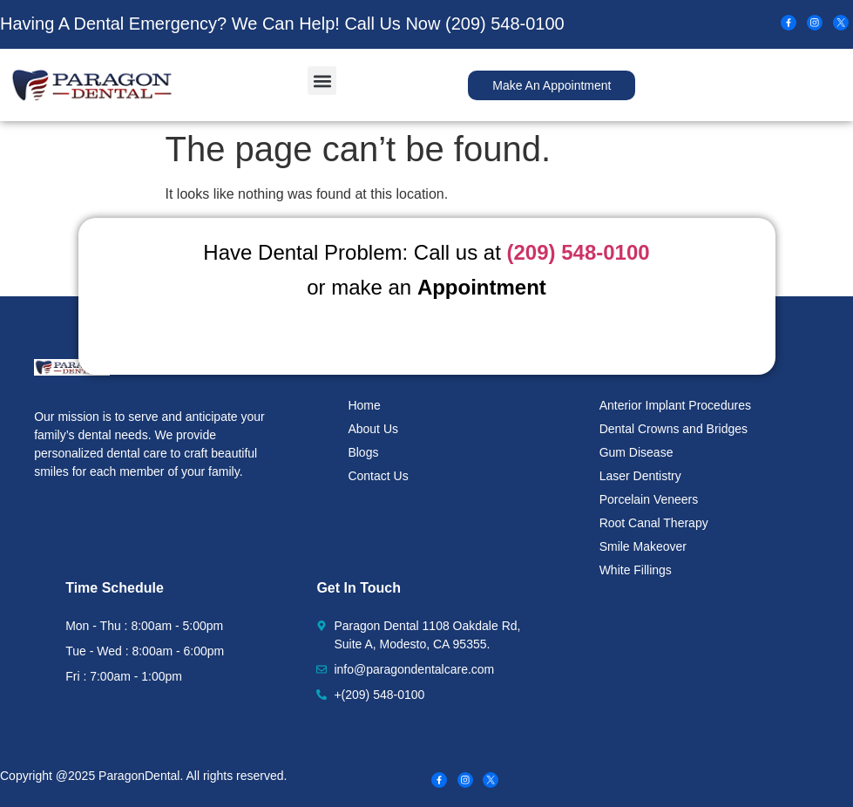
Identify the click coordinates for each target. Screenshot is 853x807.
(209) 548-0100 (505, 23)
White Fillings (635, 570)
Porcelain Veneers (649, 499)
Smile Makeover (643, 546)
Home (364, 405)
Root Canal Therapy (653, 523)
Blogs (363, 452)
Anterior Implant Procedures (675, 405)
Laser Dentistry (640, 476)
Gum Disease (636, 452)
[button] (322, 80)
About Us (373, 429)
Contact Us (378, 476)
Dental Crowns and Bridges (673, 429)
